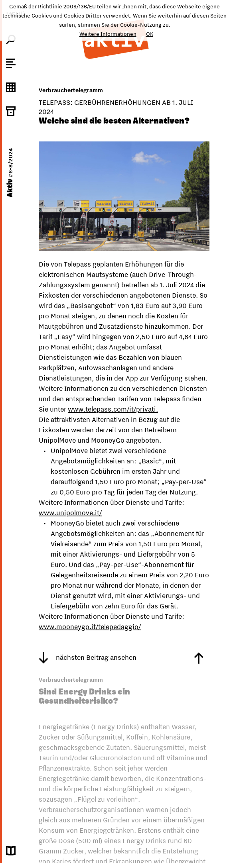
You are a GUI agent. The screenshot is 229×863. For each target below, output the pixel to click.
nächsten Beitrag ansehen (87, 657)
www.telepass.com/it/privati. (113, 409)
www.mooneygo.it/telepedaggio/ (90, 626)
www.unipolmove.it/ (70, 512)
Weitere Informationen (107, 33)
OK (149, 33)
